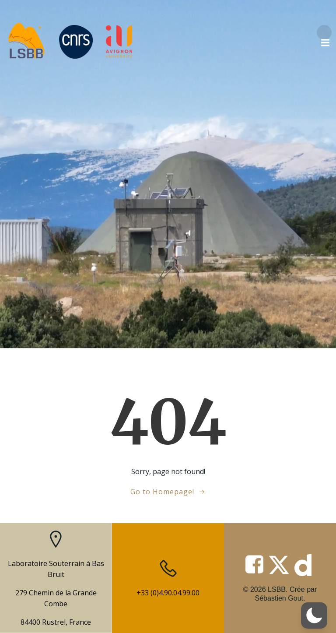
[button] (314, 615)
